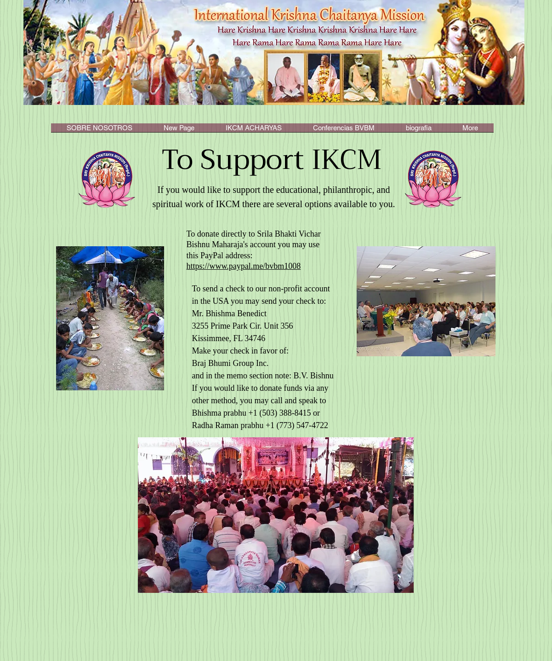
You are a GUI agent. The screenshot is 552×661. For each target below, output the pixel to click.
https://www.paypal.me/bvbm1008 (244, 266)
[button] (253, 130)
